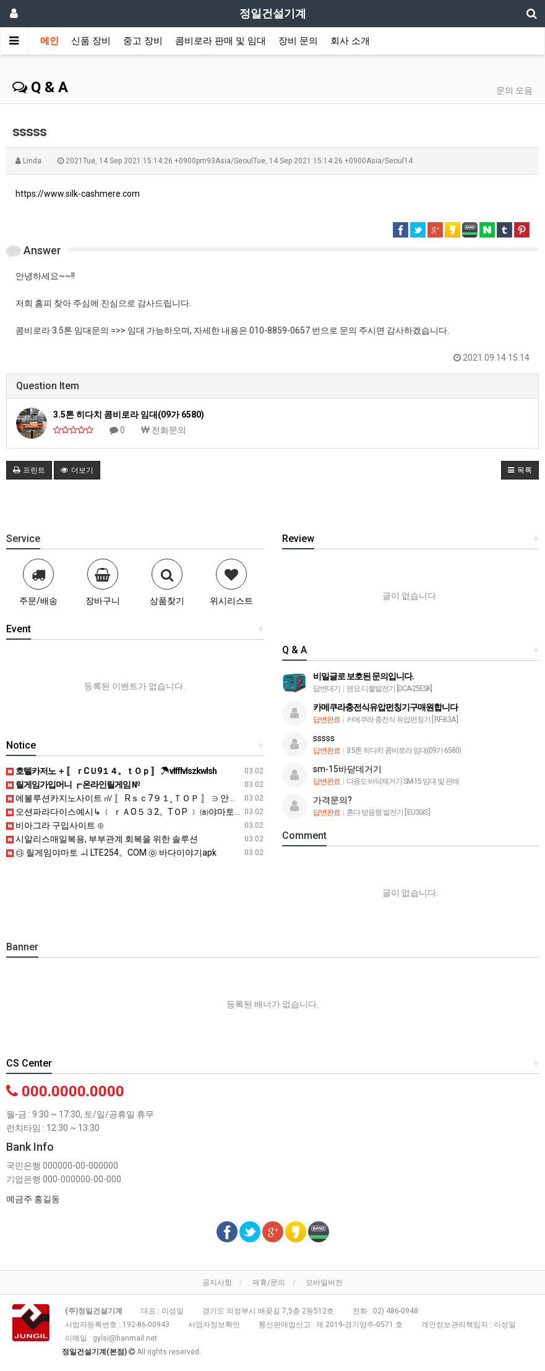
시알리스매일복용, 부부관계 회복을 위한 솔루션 (102, 839)
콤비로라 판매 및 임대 (220, 40)
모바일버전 (324, 1282)
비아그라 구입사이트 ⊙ (55, 825)
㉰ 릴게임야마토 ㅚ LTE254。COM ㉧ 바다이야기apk (111, 852)
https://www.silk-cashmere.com (77, 194)
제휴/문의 (268, 1282)
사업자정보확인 (214, 1324)
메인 (49, 40)
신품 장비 (91, 40)
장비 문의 (298, 40)
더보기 (77, 470)
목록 (520, 470)
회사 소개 (350, 40)
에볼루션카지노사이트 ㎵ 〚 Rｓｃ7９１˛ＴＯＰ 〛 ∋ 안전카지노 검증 (144, 798)
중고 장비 (143, 40)
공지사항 (217, 1282)
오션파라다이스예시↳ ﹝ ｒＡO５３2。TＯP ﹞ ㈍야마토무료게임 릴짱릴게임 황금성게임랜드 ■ (195, 812)
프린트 (29, 470)
